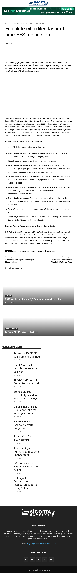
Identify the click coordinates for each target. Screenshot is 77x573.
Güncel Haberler (11, 329)
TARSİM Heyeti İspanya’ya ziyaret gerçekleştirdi (24, 425)
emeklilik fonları (28, 251)
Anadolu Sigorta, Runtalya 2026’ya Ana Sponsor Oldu (26, 451)
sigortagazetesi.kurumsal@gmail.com (41, 543)
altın (14, 251)
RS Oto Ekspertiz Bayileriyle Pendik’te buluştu (26, 466)
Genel (7, 23)
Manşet (8, 295)
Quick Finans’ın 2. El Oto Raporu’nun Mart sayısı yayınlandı (26, 410)
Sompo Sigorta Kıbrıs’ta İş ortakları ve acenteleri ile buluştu (27, 395)
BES (19, 251)
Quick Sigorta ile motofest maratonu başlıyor (25, 368)
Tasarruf (40, 251)
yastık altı (50, 251)
